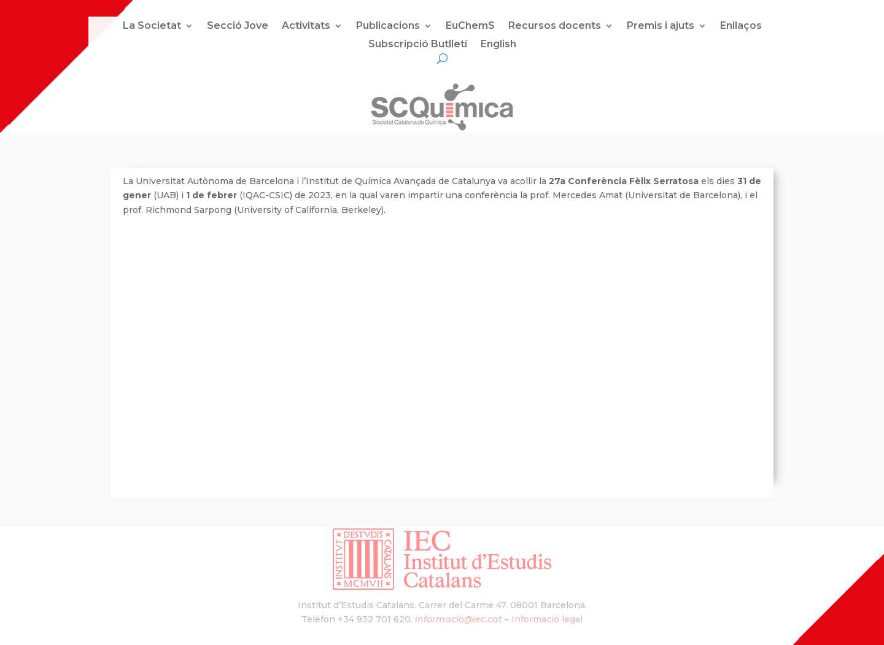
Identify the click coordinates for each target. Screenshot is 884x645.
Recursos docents (554, 26)
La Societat (152, 26)
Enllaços (741, 26)
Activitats (306, 26)
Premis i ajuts (660, 26)
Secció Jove (237, 26)
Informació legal (547, 619)
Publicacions (388, 26)
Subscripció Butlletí (417, 45)
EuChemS (470, 26)
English (498, 45)
